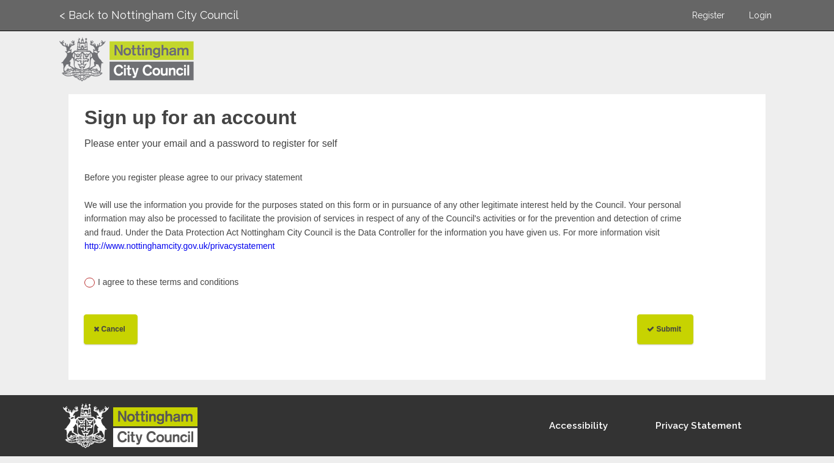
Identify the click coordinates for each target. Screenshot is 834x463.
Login (760, 15)
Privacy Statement (698, 425)
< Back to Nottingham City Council (148, 15)
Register (708, 15)
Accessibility (578, 425)
